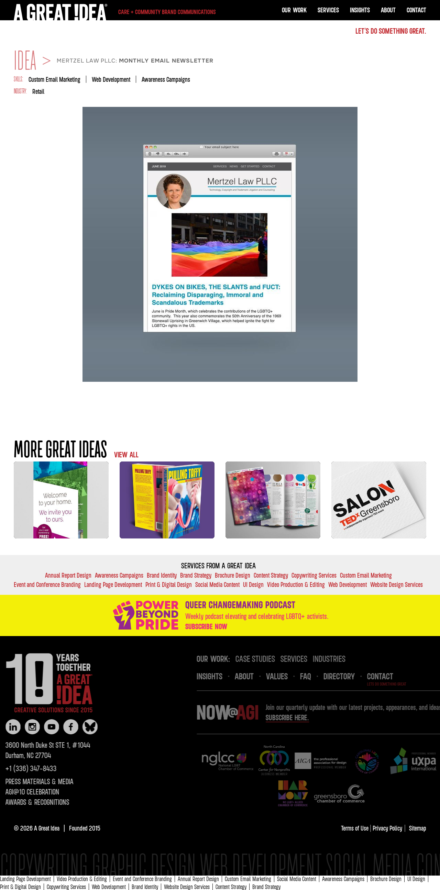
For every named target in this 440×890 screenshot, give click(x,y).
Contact (416, 9)
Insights (360, 9)
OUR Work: (227, 658)
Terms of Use (355, 828)
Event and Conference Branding (47, 584)
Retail (38, 91)
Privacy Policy (387, 828)
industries (343, 658)
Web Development (111, 79)
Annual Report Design (68, 575)
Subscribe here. (301, 717)
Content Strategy (271, 575)
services (308, 658)
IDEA (25, 61)
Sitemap (417, 828)
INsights (223, 676)
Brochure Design (232, 575)
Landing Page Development (113, 584)
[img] (241, 761)
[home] (115, 12)
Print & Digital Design (168, 584)
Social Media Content (217, 584)
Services (328, 9)
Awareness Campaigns (166, 79)
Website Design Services (396, 584)
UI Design (253, 584)
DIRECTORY (353, 676)
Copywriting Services (314, 575)
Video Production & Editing (296, 584)
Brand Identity (162, 575)
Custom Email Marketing (54, 79)
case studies (269, 658)
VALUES (291, 676)
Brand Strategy (195, 575)
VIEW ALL (126, 454)
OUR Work (294, 9)
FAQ (319, 676)
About (388, 9)
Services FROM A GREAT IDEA (218, 565)
